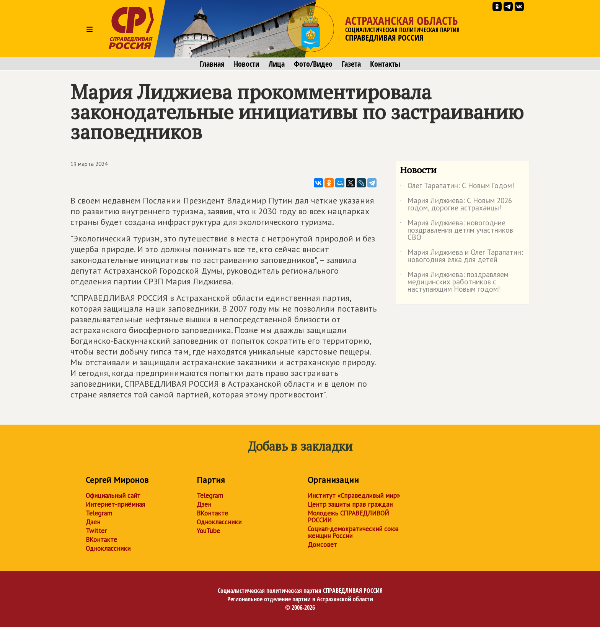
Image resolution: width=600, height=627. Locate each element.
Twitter (96, 530)
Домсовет (322, 544)
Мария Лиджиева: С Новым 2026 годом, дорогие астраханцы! (456, 204)
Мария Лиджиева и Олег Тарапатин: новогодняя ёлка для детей (461, 256)
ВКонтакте (101, 539)
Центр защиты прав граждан (350, 504)
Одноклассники (108, 548)
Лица (277, 64)
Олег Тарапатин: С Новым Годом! (457, 187)
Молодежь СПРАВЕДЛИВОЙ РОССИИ (348, 517)
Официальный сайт (113, 495)
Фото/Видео (313, 64)
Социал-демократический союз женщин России (353, 532)
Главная (212, 64)
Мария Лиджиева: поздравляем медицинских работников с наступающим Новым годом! (454, 282)
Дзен (93, 522)
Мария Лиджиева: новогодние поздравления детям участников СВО (456, 230)
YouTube (208, 530)
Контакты (385, 64)
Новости (246, 64)
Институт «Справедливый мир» (354, 495)
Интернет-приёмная (115, 504)
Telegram (99, 513)
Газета (351, 64)
